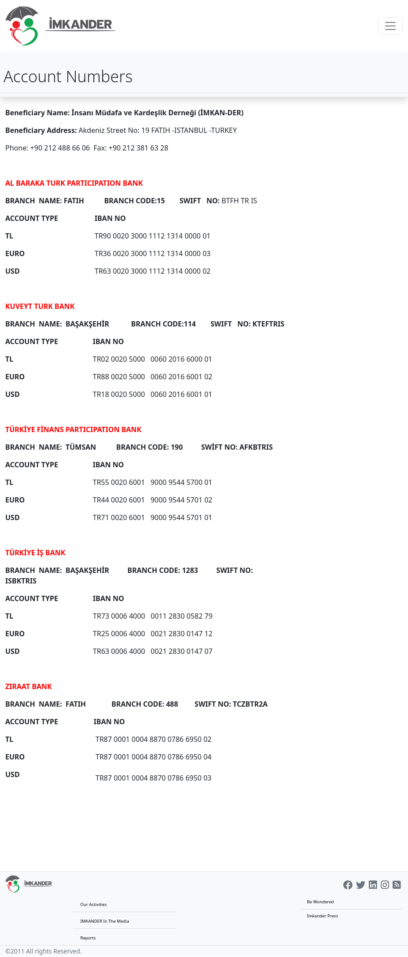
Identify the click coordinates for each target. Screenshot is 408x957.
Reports (88, 938)
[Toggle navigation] (390, 26)
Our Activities (93, 904)
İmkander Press (322, 916)
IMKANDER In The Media (104, 921)
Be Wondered (320, 902)
